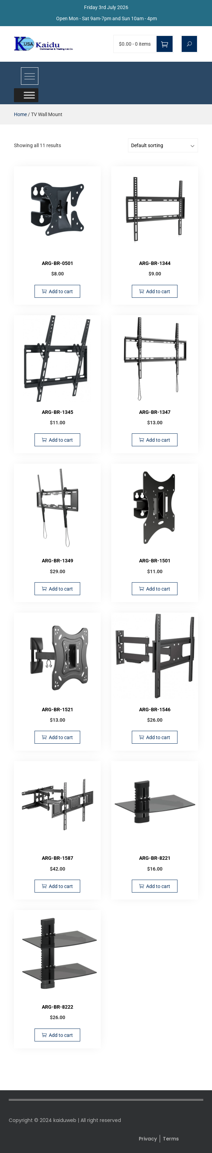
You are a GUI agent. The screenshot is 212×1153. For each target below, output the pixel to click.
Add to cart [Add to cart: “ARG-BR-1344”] (158, 291)
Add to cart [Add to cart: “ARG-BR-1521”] (61, 737)
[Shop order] (163, 145)
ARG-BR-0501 (57, 263)
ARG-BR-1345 (57, 412)
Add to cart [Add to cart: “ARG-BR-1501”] (158, 589)
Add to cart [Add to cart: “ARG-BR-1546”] (158, 737)
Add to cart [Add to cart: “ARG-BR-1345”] (61, 440)
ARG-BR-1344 (155, 263)
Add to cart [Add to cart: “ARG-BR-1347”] (158, 440)
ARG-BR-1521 (57, 709)
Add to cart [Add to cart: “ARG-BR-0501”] (61, 291)
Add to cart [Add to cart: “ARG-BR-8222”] (61, 1035)
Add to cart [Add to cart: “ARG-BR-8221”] (158, 886)
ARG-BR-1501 (155, 560)
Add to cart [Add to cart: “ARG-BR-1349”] (61, 589)
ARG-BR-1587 (57, 858)
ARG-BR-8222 (57, 1007)
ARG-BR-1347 (155, 412)
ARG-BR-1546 (155, 709)
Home (20, 114)
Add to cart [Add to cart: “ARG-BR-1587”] (61, 886)
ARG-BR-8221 (155, 858)
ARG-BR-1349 (57, 560)
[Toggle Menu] (29, 95)
